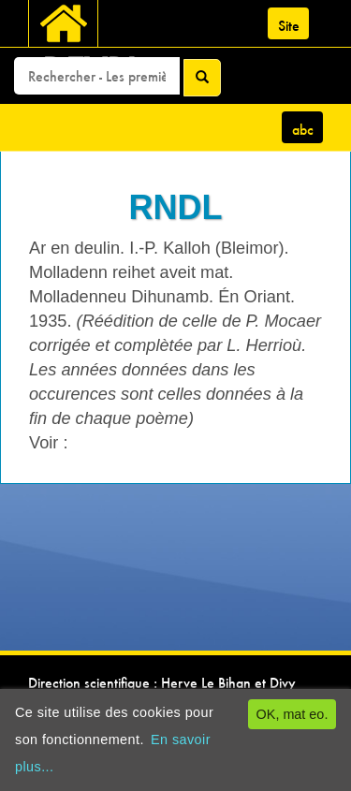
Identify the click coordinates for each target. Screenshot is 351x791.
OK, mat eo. (292, 714)
